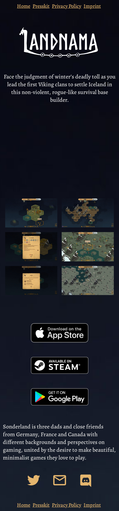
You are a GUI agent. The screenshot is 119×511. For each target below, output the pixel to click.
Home (23, 6)
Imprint (92, 6)
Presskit (41, 6)
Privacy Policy (66, 6)
